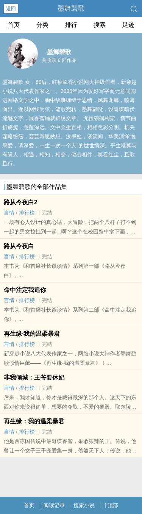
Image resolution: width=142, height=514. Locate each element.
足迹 (128, 25)
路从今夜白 (19, 246)
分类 (42, 25)
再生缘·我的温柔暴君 (32, 333)
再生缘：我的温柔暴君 (34, 421)
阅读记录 (54, 505)
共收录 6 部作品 (59, 60)
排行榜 (27, 213)
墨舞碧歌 (71, 8)
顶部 (111, 505)
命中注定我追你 (25, 290)
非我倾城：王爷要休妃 (34, 377)
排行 (71, 25)
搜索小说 (84, 505)
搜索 (100, 25)
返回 (11, 8)
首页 (14, 25)
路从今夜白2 (20, 202)
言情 (9, 213)
